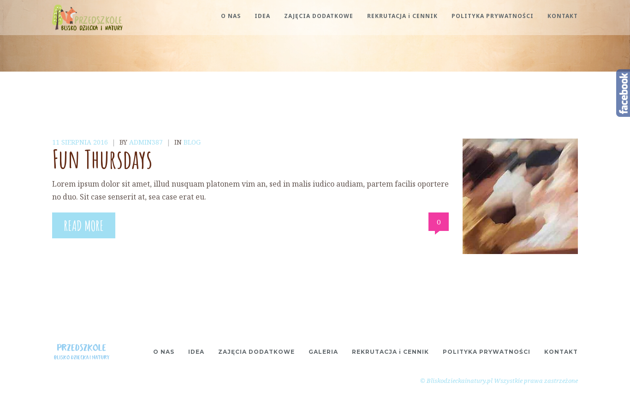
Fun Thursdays (102, 159)
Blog (192, 142)
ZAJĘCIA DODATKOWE (318, 16)
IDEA (262, 16)
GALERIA (323, 351)
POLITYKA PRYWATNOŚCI (493, 16)
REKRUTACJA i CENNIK (402, 16)
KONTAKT (562, 16)
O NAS (231, 16)
